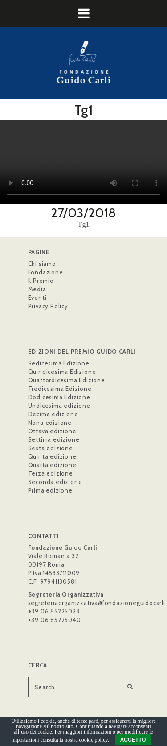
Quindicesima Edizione (62, 371)
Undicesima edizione (59, 405)
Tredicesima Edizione (60, 388)
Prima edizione (50, 490)
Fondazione (45, 272)
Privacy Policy (48, 306)
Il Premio (41, 280)
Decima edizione (53, 414)
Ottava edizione (52, 431)
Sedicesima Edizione (59, 363)
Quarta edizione (52, 464)
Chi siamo (42, 263)
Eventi (37, 297)
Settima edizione (54, 439)
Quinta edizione (52, 456)
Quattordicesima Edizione (66, 380)
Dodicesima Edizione (59, 397)
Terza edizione (50, 473)
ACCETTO (133, 740)
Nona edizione (50, 422)
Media (37, 289)
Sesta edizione (50, 448)
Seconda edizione (55, 481)
